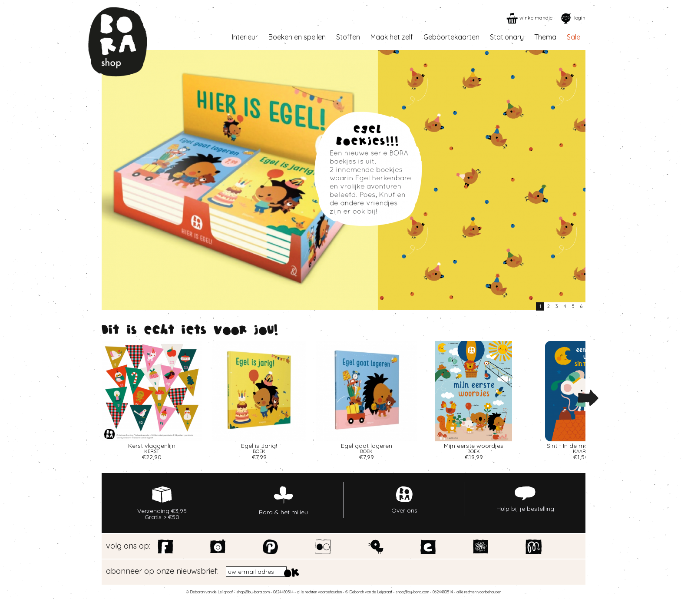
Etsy (428, 546)
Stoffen (348, 37)
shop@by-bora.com (253, 591)
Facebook (166, 546)
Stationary (507, 37)
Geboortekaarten (451, 37)
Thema (545, 37)
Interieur (245, 37)
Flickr (323, 546)
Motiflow (534, 546)
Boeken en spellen (297, 37)
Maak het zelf (391, 37)
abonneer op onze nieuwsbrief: (162, 571)
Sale (573, 37)
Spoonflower (481, 546)
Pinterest (271, 546)
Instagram (218, 546)
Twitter (376, 546)
